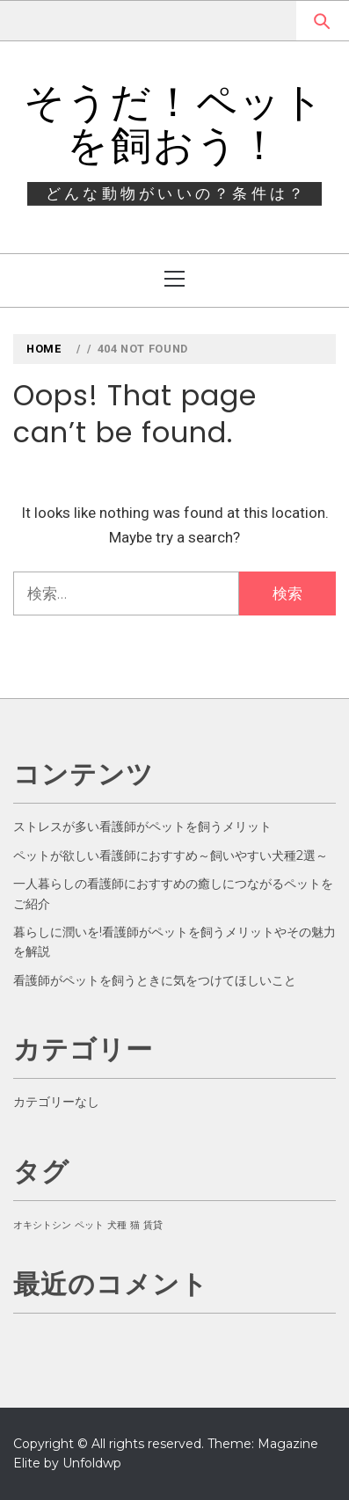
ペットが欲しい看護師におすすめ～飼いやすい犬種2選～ (170, 855)
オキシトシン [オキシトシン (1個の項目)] (42, 1225)
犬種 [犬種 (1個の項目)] (117, 1225)
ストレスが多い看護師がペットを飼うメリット (142, 826)
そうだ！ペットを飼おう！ (175, 123)
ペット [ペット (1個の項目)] (89, 1225)
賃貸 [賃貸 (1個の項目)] (153, 1225)
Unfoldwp (91, 1463)
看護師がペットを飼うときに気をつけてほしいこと (154, 980)
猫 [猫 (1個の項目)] (135, 1225)
